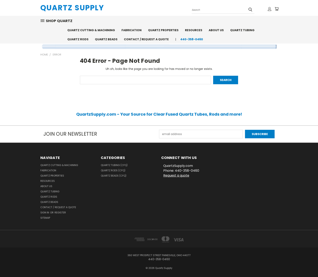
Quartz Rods (77, 39)
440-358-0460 (191, 39)
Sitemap (45, 217)
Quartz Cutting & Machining (91, 30)
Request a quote (176, 175)
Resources (193, 30)
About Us (216, 30)
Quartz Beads (106, 39)
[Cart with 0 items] (277, 9)
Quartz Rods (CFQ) (113, 170)
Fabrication (131, 30)
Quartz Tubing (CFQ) (114, 165)
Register (60, 212)
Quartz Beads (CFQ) (113, 175)
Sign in (45, 212)
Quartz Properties (163, 30)
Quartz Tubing (242, 30)
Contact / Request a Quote (146, 39)
